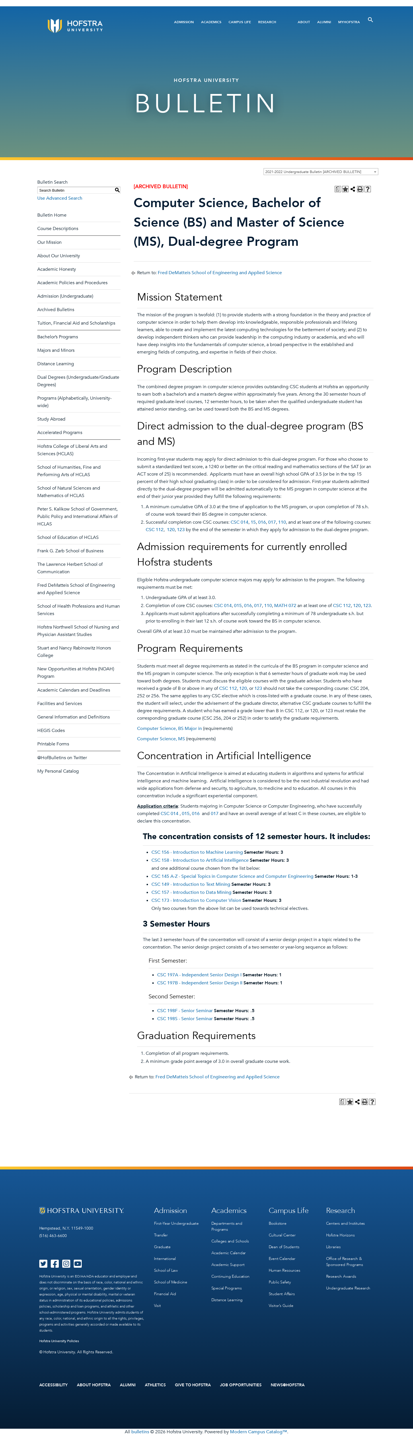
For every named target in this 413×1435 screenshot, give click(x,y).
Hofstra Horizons (340, 1235)
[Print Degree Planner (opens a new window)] (338, 189)
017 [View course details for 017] (272, 522)
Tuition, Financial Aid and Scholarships (76, 323)
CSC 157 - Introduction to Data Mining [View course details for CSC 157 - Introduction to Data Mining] (191, 892)
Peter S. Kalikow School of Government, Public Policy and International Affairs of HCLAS (77, 516)
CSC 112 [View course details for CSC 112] (154, 530)
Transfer (161, 1235)
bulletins (140, 1432)
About (304, 22)
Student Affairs (282, 1294)
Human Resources (284, 1270)
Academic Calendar (228, 1253)
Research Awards (341, 1276)
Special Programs (226, 1288)
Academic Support (228, 1264)
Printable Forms (53, 744)
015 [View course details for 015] (238, 605)
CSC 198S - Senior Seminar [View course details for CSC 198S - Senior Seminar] (185, 1019)
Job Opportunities (241, 1385)
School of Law (166, 1270)
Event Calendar (282, 1258)
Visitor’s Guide (281, 1305)
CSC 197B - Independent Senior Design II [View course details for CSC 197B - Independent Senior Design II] (199, 983)
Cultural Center (282, 1235)
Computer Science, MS (161, 739)
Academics (211, 22)
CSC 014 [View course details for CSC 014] (239, 522)
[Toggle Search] (370, 19)
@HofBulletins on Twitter (62, 758)
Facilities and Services (59, 703)
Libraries (333, 1247)
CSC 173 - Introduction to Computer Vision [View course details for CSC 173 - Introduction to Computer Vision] (196, 900)
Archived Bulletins (55, 310)
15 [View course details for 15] (253, 522)
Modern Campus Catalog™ (258, 1432)
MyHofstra (349, 22)
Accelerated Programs (59, 432)
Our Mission (49, 242)
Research (267, 22)
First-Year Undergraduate (176, 1223)
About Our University (58, 256)
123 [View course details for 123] (181, 530)
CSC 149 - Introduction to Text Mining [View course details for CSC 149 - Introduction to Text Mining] (190, 884)
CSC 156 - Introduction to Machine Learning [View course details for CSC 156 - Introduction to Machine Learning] (197, 852)
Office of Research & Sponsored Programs (344, 1261)
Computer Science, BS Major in (169, 728)
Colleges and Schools (230, 1241)
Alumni (324, 22)
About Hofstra (94, 1385)
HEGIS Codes (51, 730)
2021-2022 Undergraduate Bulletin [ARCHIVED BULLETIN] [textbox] (313, 171)
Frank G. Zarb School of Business (70, 551)
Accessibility (53, 1385)
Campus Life (240, 22)
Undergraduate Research (348, 1288)
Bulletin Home (52, 215)
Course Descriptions (57, 228)
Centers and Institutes (345, 1223)
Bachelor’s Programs (57, 337)
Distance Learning (55, 364)
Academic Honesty (56, 269)
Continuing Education (230, 1276)
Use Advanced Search (59, 198)
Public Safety (280, 1282)
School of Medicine (170, 1282)
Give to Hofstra (193, 1385)
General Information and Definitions (73, 717)
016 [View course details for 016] (262, 522)
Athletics (155, 1385)
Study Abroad (51, 419)
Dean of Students (284, 1247)
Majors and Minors (56, 350)
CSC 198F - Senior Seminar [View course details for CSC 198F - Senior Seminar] (185, 1011)
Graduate (162, 1247)
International (165, 1258)
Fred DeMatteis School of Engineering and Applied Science (220, 273)
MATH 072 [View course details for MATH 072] (285, 605)
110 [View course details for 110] (282, 522)
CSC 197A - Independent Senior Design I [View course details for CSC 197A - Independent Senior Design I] (199, 975)
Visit (157, 1305)
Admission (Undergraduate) (65, 296)
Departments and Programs (226, 1226)
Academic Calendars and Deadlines (73, 690)
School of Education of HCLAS (68, 537)
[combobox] (321, 171)
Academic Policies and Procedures (72, 283)
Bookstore (278, 1223)
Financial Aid (165, 1294)
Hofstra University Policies (59, 1341)
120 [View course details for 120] (170, 530)
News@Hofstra (288, 1385)
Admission (184, 22)
